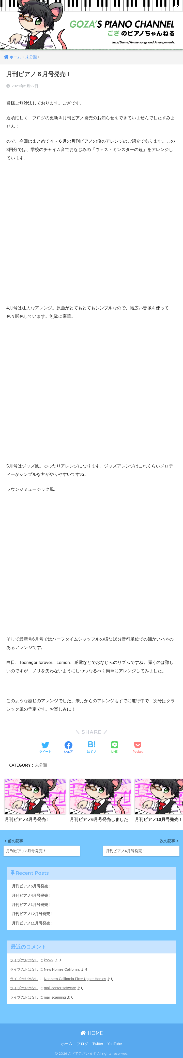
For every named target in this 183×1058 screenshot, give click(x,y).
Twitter (97, 1043)
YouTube (115, 1043)
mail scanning (55, 997)
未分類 (41, 765)
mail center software (60, 988)
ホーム (66, 1043)
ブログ (82, 1043)
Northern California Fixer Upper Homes (75, 979)
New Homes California (62, 969)
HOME (91, 1032)
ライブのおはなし (24, 960)
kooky (48, 960)
